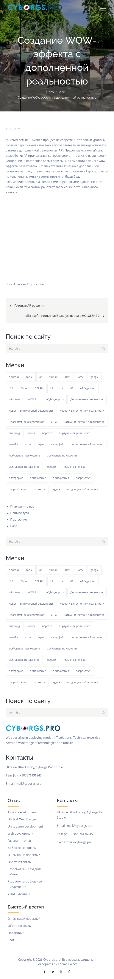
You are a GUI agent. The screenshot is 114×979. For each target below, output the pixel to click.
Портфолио (35, 284)
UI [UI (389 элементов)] (51, 388)
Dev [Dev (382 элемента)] (67, 377)
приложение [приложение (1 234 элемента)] (38, 478)
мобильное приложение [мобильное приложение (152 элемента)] (24, 455)
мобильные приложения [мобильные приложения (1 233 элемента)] (62, 455)
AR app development (22, 812)
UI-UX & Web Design (22, 819)
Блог (9, 284)
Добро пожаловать (22, 848)
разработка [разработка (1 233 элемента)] (83, 478)
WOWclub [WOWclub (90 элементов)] (33, 399)
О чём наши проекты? (24, 855)
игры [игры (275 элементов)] (41, 444)
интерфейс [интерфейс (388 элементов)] (58, 444)
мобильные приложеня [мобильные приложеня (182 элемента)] (24, 466)
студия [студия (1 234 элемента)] (55, 489)
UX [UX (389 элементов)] (61, 388)
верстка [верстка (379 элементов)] (47, 433)
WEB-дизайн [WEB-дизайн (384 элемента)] (88, 388)
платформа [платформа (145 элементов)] (16, 478)
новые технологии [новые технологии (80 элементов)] (74, 466)
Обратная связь (19, 862)
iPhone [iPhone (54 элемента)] (24, 388)
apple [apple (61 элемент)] (29, 377)
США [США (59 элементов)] (54, 422)
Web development (20, 833)
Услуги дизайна (19, 894)
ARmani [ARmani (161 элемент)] (53, 377)
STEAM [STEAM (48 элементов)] (39, 388)
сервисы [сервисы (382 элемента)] (39, 489)
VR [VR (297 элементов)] (71, 388)
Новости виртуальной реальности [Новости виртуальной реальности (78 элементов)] (31, 410)
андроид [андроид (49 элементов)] (14, 433)
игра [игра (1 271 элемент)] (28, 444)
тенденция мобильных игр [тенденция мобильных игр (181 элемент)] (84, 489)
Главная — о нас (22, 506)
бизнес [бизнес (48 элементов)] (30, 433)
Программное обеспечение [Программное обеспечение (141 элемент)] (26, 422)
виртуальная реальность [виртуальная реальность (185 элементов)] (75, 433)
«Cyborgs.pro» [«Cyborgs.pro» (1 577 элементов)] (55, 399)
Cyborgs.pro (52, 959)
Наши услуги (19, 513)
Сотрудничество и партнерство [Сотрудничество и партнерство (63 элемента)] (84, 422)
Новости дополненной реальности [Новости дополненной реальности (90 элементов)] (82, 410)
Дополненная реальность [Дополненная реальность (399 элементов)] (87, 399)
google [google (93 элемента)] (94, 377)
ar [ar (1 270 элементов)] (40, 377)
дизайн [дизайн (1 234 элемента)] (13, 444)
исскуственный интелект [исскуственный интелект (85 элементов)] (88, 444)
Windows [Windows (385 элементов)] (14, 399)
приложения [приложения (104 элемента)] (61, 478)
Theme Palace (67, 964)
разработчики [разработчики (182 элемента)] (18, 489)
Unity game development (25, 826)
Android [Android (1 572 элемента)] (14, 377)
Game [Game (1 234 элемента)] (80, 377)
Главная (20, 284)
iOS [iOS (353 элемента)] (11, 388)
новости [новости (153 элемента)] (51, 466)
